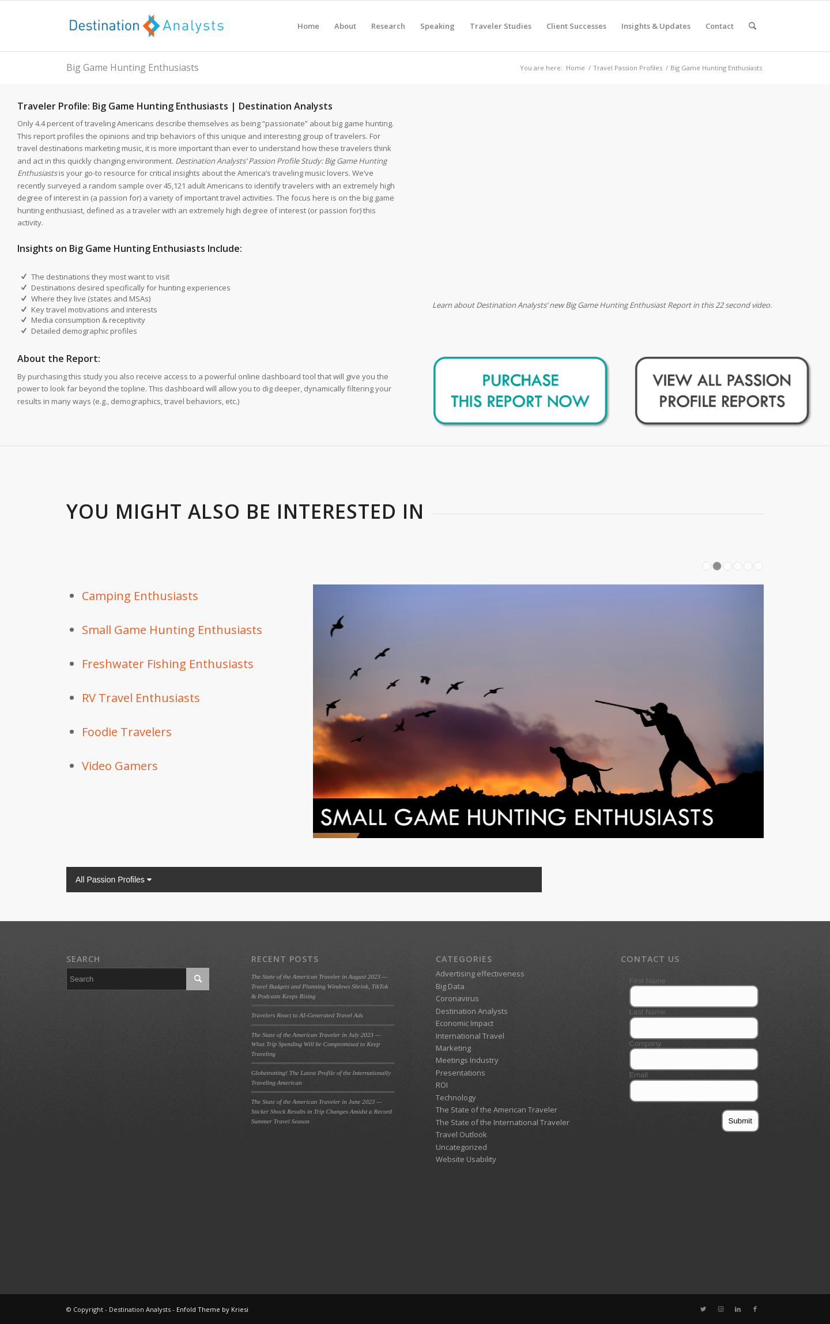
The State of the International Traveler (502, 1122)
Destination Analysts (472, 1011)
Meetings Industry (467, 1060)
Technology (456, 1097)
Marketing (453, 1048)
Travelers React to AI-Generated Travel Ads (307, 1015)
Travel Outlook (461, 1134)
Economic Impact (464, 1023)
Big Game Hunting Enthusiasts (132, 67)
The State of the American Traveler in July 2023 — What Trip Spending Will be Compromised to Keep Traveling (316, 1044)
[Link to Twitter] (703, 1309)
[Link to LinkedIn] (737, 1309)
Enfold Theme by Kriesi (212, 1309)
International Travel (470, 1036)
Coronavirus (457, 998)
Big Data (450, 986)
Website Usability (466, 1159)
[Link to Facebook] (755, 1309)
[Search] (752, 26)
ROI (442, 1085)
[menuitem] (308, 26)
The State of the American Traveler (496, 1109)
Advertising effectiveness (480, 973)
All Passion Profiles (114, 879)
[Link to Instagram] (720, 1309)
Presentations (460, 1073)
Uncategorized (461, 1147)
